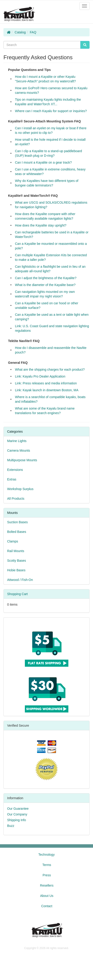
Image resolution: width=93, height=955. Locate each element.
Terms (46, 865)
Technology (46, 854)
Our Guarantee (18, 808)
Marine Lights (16, 441)
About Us (46, 896)
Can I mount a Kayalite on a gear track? (43, 162)
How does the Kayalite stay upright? (40, 225)
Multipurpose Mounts (22, 460)
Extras (11, 479)
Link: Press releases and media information (46, 383)
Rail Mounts (15, 551)
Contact (46, 906)
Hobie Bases (16, 570)
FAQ (33, 32)
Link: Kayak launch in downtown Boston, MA (46, 390)
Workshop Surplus (20, 489)
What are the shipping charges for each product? (50, 369)
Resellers (46, 885)
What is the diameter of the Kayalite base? (45, 285)
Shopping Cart (17, 594)
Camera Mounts (18, 450)
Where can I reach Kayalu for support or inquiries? (51, 111)
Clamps (12, 541)
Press (47, 875)
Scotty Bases (16, 560)
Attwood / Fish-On (20, 580)
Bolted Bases (16, 532)
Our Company (17, 814)
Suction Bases (17, 522)
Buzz (10, 826)
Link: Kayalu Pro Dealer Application (40, 376)
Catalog (20, 32)
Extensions (15, 470)
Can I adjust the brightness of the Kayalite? (45, 278)
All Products (15, 498)
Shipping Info (16, 820)
